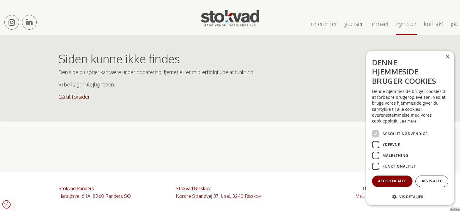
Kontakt (434, 24)
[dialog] (410, 128)
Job (455, 24)
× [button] (447, 57)
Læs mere (408, 121)
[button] (410, 196)
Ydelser (353, 24)
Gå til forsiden (74, 96)
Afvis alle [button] (432, 180)
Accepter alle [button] (392, 180)
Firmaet (379, 24)
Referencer (324, 24)
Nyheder (406, 24)
